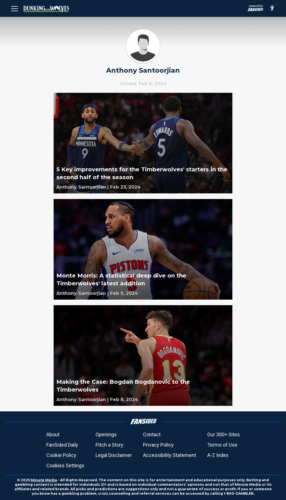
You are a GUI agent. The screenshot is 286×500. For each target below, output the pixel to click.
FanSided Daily (62, 445)
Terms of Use (222, 445)
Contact (152, 434)
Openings (106, 434)
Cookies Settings (65, 465)
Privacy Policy (158, 445)
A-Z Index (217, 455)
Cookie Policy (61, 455)
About (52, 434)
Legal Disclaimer (114, 455)
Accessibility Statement (169, 455)
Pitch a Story (109, 445)
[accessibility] (272, 8)
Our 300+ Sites (223, 434)
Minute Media (44, 480)
